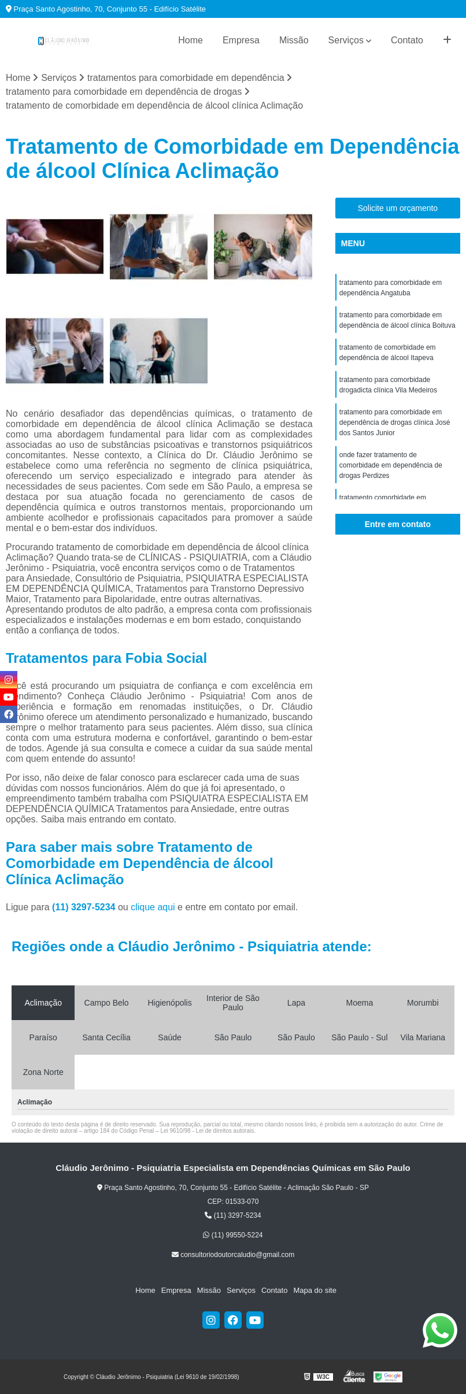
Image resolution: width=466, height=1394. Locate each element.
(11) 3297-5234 (85, 907)
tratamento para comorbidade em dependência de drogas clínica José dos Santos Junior (394, 422)
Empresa (241, 40)
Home (190, 40)
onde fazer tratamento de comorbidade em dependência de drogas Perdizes (390, 465)
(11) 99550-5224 (232, 1235)
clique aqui (153, 907)
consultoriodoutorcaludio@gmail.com (233, 1255)
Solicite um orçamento (398, 208)
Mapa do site (314, 1290)
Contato (407, 40)
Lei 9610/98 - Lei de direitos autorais (207, 1131)
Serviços (346, 40)
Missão (294, 40)
